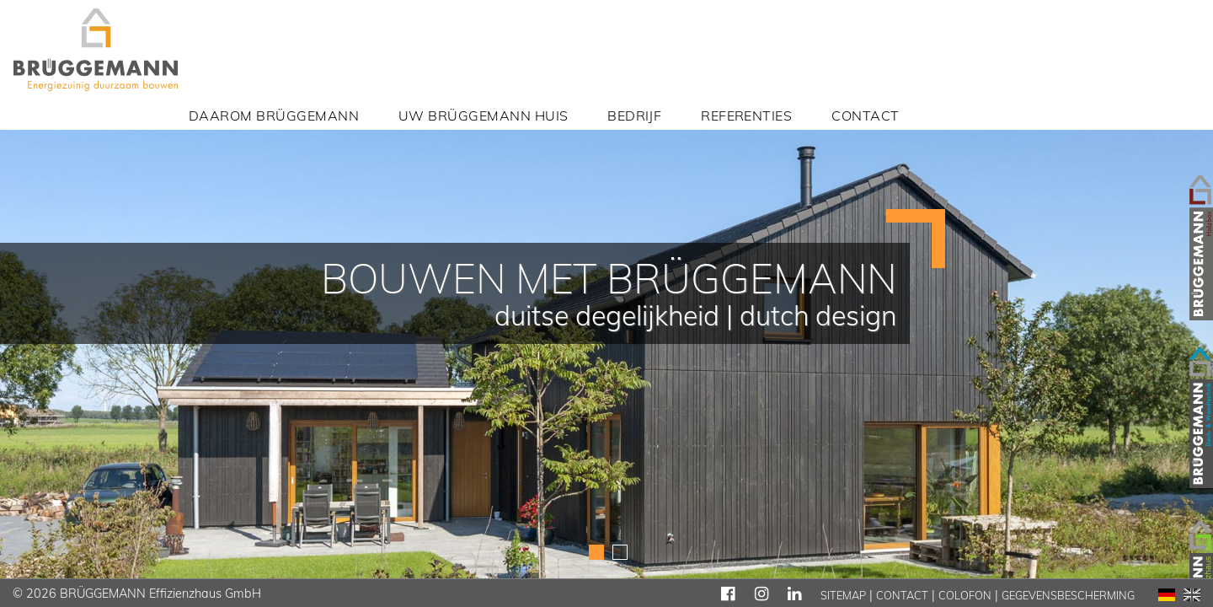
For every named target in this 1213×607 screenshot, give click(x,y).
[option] (606, 303)
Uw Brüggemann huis (483, 115)
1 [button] (596, 551)
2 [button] (620, 551)
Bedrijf (634, 115)
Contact (865, 115)
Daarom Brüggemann (274, 115)
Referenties (746, 115)
